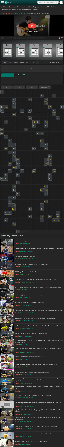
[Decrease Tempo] (2, 38)
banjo (27, 62)
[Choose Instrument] (37, 62)
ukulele (16, 62)
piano (10, 62)
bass (33, 62)
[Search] (56, 2)
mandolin (22, 62)
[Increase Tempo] (15, 38)
